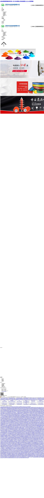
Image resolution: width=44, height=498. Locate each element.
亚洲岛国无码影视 (37, 420)
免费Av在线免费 (19, 430)
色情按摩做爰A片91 (9, 454)
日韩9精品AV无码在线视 (12, 426)
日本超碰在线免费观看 (9, 408)
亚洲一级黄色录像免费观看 (37, 450)
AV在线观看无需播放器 (4, 401)
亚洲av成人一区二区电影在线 (27, 456)
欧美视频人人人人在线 (26, 420)
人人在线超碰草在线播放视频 (7, 414)
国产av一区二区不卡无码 (36, 453)
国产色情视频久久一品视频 (17, 441)
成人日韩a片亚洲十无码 (4, 411)
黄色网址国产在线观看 (26, 412)
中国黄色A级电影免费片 (35, 439)
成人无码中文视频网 (13, 410)
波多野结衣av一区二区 (10, 430)
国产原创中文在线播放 (17, 455)
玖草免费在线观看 (34, 425)
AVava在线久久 (3, 434)
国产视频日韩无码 (32, 450)
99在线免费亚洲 (23, 429)
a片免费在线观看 (24, 415)
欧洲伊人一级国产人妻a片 (34, 455)
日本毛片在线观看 (12, 432)
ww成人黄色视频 (40, 456)
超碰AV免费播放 (13, 443)
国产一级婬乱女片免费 (3, 438)
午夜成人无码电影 (15, 431)
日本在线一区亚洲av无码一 (11, 413)
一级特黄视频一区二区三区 (8, 443)
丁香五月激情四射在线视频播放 (11, 456)
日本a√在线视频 (18, 447)
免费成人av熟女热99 (3, 442)
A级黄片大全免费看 (17, 443)
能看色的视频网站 (9, 411)
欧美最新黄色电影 (26, 435)
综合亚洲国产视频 (32, 417)
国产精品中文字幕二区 (24, 408)
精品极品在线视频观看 (3, 453)
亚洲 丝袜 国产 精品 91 (13, 442)
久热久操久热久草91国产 (10, 451)
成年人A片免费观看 (21, 451)
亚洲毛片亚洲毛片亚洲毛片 (38, 407)
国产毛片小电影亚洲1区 (22, 441)
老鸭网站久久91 (40, 449)
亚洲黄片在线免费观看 (8, 448)
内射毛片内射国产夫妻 (30, 451)
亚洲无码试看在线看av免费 (19, 438)
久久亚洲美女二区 (23, 414)
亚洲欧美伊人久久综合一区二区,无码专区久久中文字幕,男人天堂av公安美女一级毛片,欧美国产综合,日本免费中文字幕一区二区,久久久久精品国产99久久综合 (33, 399)
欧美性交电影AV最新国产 (13, 434)
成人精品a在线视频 (25, 451)
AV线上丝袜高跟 (2, 444)
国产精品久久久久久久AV (5, 412)
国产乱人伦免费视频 (9, 449)
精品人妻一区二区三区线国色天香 (14, 450)
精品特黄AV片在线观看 (37, 432)
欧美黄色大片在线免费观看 (40, 422)
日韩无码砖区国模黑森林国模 (11, 437)
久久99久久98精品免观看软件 (9, 415)
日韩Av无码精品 (17, 454)
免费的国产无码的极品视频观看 (10, 441)
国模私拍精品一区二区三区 (7, 432)
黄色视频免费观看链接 (24, 419)
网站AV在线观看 (19, 418)
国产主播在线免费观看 (37, 411)
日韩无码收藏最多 (22, 447)
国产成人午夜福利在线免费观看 (35, 430)
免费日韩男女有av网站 (16, 451)
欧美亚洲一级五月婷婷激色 (20, 412)
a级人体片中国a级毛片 (5, 423)
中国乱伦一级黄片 (37, 417)
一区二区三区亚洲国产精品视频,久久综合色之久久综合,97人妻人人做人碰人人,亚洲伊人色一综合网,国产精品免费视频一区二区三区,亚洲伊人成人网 (4, 399)
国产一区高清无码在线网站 (23, 446)
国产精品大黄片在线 (29, 449)
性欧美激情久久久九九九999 (21, 411)
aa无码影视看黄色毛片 (24, 431)
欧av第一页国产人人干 (13, 449)
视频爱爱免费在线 (41, 415)
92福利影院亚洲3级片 (26, 436)
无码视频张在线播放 (18, 448)
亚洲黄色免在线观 (19, 408)
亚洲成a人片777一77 (27, 413)
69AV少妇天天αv (27, 429)
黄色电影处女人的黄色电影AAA (33, 448)
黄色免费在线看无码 (10, 425)
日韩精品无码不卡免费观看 (5, 420)
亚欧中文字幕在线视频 (19, 401)
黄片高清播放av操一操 (29, 442)
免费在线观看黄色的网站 (23, 444)
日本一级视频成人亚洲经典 (41, 401)
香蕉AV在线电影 (37, 431)
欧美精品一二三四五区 (23, 418)
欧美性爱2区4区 (23, 434)
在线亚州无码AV (36, 437)
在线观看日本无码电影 (5, 413)
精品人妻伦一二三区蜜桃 (11, 444)
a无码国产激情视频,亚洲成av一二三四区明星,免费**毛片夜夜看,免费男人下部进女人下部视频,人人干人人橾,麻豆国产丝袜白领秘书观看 (11, 399)
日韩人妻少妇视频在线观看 (34, 408)
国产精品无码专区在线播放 (32, 411)
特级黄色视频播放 (23, 448)
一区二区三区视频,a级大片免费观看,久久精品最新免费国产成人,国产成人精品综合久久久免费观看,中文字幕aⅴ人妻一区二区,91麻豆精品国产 (15, 406)
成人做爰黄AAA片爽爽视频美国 (34, 449)
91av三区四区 (5, 425)
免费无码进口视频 (20, 419)
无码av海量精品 (30, 412)
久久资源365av (32, 456)
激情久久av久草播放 (40, 443)
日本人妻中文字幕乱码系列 (29, 444)
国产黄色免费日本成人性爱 (27, 417)
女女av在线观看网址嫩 (16, 420)
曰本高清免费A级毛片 (15, 439)
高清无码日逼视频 (40, 446)
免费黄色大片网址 (9, 410)
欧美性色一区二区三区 (13, 447)
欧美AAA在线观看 (11, 439)
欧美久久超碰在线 (20, 439)
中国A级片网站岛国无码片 (4, 456)
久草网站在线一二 (3, 448)
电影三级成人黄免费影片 (14, 408)
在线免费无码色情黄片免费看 (29, 430)
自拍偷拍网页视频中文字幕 (12, 429)
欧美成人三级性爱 (22, 432)
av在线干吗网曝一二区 (9, 435)
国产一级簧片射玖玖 (6, 417)
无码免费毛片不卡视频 (19, 415)
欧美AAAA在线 (33, 431)
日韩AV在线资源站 (36, 427)
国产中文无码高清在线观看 (6, 427)
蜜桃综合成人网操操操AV (32, 434)
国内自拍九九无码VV (11, 417)
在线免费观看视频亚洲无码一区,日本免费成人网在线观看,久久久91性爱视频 (16, 1)
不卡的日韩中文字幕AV (22, 424)
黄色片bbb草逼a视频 (34, 444)
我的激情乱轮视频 (27, 437)
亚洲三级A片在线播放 (39, 454)
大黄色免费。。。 (15, 412)
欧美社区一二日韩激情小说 (18, 429)
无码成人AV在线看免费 (31, 432)
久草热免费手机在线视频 (13, 414)
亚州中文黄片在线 (10, 419)
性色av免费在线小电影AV (12, 422)
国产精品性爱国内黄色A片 (40, 441)
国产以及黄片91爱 (11, 436)
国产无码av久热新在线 (19, 431)
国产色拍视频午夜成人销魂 (19, 442)
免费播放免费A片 (15, 430)
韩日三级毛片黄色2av (35, 436)
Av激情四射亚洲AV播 (10, 431)
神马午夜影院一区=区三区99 (4, 451)
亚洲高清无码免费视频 (13, 448)
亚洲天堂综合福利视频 (24, 453)
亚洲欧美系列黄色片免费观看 (18, 427)
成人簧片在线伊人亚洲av (12, 427)
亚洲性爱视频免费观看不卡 (15, 419)
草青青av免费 (28, 407)
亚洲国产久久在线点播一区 (38, 414)
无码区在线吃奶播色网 (39, 419)
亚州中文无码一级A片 (5, 446)
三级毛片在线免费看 (36, 456)
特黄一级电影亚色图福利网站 (25, 439)
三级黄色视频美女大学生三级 (7, 450)
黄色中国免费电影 (4, 455)
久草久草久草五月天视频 (35, 446)
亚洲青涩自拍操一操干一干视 (34, 454)
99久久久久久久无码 (36, 429)
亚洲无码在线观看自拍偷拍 (21, 435)
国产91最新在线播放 (31, 441)
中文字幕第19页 (6, 431)
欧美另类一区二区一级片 (6, 422)
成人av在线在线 (33, 414)
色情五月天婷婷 (29, 419)
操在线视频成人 (6, 430)
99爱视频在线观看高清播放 (17, 437)
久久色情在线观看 (29, 455)
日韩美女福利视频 (5, 410)
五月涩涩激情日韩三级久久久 (28, 414)
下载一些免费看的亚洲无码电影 (23, 455)
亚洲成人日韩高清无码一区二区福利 (38, 435)
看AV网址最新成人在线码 (23, 410)
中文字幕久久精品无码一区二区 (32, 426)
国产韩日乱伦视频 (27, 434)
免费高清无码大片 (14, 454)
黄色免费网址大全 (42, 413)
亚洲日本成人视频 (29, 408)
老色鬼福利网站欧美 (32, 407)
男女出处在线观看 (4, 415)
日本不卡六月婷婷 (35, 441)
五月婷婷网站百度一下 (10, 446)
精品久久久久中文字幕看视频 (16, 424)
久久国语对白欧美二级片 (21, 420)
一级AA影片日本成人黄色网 (33, 424)
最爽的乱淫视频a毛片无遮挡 (39, 418)
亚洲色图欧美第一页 (23, 430)
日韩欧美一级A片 (41, 430)
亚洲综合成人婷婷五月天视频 (38, 410)
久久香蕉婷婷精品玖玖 (6, 436)
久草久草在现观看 (5, 435)
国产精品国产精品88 (2, 443)
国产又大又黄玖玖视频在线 (4, 454)
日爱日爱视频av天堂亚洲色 (38, 451)
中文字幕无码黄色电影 (14, 418)
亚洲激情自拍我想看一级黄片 (7, 407)
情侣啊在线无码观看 (13, 438)
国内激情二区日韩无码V (35, 412)
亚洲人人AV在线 (10, 418)
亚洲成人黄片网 (24, 449)
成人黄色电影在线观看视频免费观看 (11, 455)
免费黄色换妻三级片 (31, 429)
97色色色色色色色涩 (13, 407)
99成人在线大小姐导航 (25, 423)
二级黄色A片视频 (31, 436)
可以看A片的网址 (26, 447)
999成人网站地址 (20, 450)
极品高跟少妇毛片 (18, 425)
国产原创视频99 (5, 419)
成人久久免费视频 (26, 426)
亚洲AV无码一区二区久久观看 (22, 443)
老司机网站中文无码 (27, 424)
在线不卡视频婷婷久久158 (6, 429)
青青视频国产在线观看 (31, 437)
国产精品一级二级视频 (22, 413)
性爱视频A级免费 (35, 422)
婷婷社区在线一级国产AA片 (32, 423)
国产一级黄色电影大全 (8, 438)
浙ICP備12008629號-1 (4, 391)
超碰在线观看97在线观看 (41, 429)
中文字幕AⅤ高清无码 (21, 422)
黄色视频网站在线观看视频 (39, 425)
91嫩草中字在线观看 (14, 415)
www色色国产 (16, 426)
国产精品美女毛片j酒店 (27, 448)
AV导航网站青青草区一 (26, 422)
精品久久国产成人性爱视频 (31, 427)
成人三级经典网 (22, 456)
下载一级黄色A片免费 (26, 432)
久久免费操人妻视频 (33, 410)
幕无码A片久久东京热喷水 (30, 438)
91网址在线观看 (33, 415)
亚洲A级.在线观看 (14, 425)
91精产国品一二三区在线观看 (25, 427)
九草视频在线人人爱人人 (16, 436)
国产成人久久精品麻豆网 (17, 432)
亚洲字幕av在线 (24, 450)
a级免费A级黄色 (28, 418)
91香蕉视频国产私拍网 (18, 434)
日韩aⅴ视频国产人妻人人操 (33, 413)
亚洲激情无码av (16, 422)
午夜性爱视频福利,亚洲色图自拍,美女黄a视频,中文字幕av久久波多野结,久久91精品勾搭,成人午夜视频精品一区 (26, 399)
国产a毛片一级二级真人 (3, 441)
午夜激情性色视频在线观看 (35, 443)
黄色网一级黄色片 (28, 450)
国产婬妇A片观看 (41, 427)
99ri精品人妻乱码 (33, 401)
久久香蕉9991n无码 (19, 414)
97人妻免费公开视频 (16, 417)
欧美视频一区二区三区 (37, 423)
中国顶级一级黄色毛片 (40, 438)
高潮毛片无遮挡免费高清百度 (12, 401)
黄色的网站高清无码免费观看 (17, 444)
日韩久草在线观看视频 (39, 448)
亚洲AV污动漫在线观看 (10, 420)
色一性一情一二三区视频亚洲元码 (9, 424)
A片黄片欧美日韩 (2, 414)
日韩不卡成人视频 (38, 413)
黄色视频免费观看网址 (24, 438)
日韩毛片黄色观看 (37, 415)
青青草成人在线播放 (18, 407)
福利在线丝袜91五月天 (26, 411)
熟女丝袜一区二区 (6, 444)
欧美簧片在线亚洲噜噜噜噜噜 (23, 407)
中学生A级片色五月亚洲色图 (19, 449)
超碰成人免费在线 (18, 410)
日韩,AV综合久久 (10, 423)
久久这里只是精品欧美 (30, 447)
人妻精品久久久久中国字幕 (14, 453)
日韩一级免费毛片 (6, 439)
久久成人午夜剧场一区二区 (34, 419)
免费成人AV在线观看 (39, 444)
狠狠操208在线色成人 (24, 442)
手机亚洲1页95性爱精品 (28, 415)
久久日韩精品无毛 (2, 447)
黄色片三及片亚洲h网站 (8, 442)
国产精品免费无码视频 (19, 453)
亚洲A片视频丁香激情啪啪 (17, 413)
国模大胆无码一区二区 (10, 412)
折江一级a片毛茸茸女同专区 (41, 442)
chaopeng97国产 (27, 441)
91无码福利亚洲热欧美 (2, 424)
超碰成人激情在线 (39, 455)
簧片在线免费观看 (39, 408)
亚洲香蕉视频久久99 (22, 454)
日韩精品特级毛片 (4, 449)
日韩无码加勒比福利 (29, 431)
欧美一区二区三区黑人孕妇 (21, 426)
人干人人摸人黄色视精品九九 (7, 447)
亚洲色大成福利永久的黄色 (21, 417)
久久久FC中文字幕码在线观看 (36, 447)
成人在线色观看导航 (21, 423)
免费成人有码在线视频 (35, 438)
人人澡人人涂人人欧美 (7, 434)
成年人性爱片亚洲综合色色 (39, 424)
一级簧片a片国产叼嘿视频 (30, 453)
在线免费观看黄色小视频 (6, 426)
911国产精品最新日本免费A (16, 423)
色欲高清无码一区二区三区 (14, 411)
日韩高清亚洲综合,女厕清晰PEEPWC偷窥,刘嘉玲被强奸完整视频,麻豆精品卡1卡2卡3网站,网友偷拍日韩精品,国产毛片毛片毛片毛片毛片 (19, 399)
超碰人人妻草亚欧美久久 (17, 456)
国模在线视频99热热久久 (29, 443)
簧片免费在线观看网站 (21, 436)
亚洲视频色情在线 (2, 407)
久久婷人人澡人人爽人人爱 (38, 434)
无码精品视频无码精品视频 (27, 454)
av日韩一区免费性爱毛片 (33, 418)
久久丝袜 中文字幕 (31, 439)
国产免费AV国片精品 (28, 410)
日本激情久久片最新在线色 (29, 446)
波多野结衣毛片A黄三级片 (15, 435)
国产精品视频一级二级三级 (17, 446)
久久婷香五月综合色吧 (31, 435)
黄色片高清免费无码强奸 (32, 420)
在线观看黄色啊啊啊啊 (38, 426)
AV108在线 (34, 451)
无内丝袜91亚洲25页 (23, 425)
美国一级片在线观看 (31, 422)
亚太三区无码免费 (41, 453)
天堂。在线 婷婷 (6, 437)
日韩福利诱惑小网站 (6, 418)
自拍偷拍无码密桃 (40, 412)
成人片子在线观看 (23, 437)
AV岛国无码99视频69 (8, 453)
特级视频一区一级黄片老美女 (28, 425)
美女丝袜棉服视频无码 (34, 442)
